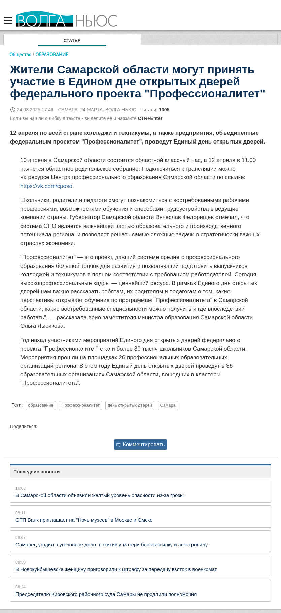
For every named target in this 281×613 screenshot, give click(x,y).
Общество (20, 54)
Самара (168, 405)
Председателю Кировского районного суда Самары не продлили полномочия (106, 594)
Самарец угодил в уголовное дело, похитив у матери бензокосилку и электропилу (111, 544)
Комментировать (140, 444)
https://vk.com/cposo (46, 186)
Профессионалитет (80, 405)
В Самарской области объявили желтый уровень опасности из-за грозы (99, 495)
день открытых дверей (130, 405)
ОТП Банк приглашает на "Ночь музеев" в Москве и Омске (84, 520)
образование (40, 405)
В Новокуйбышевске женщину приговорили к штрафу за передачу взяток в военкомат (116, 569)
